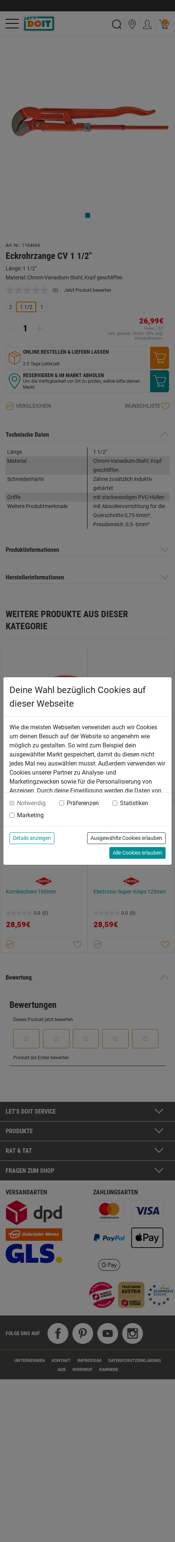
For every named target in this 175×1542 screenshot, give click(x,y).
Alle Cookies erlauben (137, 853)
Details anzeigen (32, 838)
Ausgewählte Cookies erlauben (126, 838)
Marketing (30, 815)
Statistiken (134, 803)
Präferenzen (83, 803)
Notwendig (31, 803)
